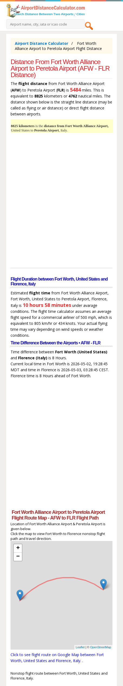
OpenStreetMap (100, 647)
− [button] (18, 557)
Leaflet (80, 647)
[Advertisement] (61, 201)
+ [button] (18, 548)
